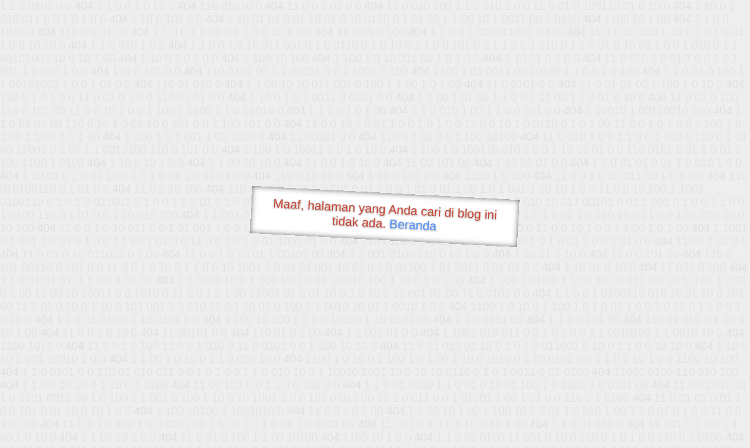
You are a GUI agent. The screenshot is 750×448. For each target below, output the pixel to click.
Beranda (413, 225)
